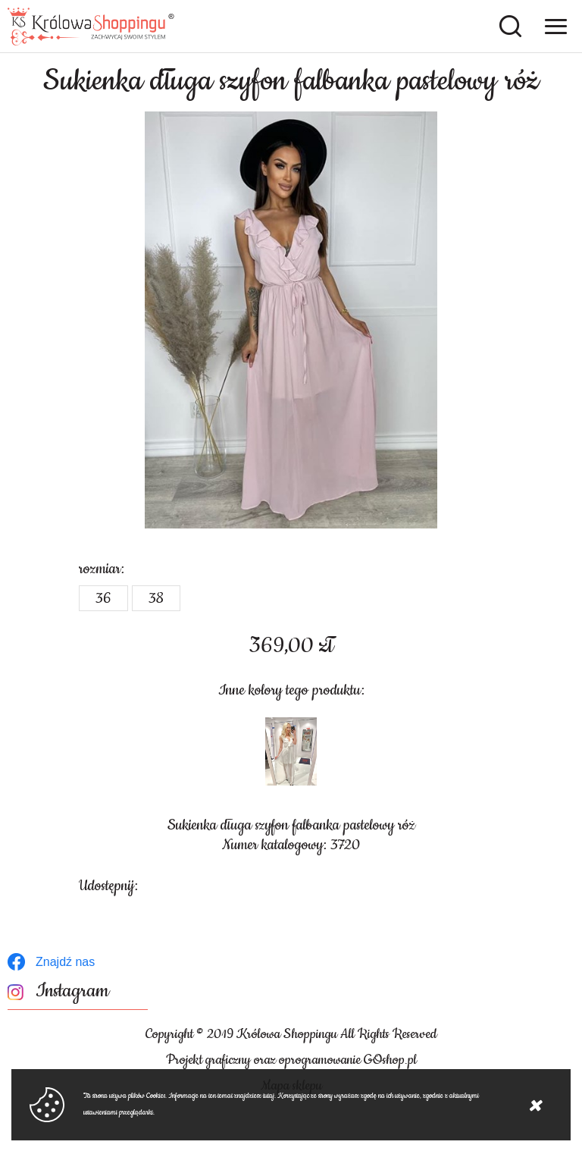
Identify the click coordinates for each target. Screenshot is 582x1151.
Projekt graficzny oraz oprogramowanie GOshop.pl (291, 1060)
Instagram (72, 991)
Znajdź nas (65, 961)
